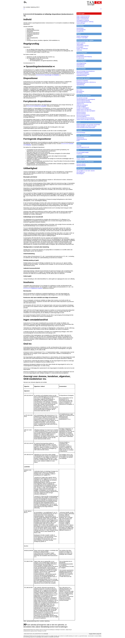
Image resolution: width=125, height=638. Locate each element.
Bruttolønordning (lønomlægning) (84, 56)
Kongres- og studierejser (82, 48)
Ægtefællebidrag (80, 84)
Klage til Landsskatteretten (83, 18)
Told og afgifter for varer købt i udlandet (86, 170)
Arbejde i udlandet (81, 159)
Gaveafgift (79, 145)
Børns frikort (79, 90)
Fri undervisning (80, 58)
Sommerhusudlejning (81, 116)
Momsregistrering (81, 172)
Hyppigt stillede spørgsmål (95, 633)
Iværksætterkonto (81, 64)
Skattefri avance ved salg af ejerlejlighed (86, 110)
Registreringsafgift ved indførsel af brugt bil (86, 126)
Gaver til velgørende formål (83, 147)
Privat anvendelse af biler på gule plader (86, 127)
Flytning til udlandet (81, 164)
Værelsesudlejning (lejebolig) (83, 100)
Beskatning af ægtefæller (82, 80)
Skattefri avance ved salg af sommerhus (86, 119)
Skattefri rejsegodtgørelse (82, 36)
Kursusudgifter (80, 47)
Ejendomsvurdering (81, 112)
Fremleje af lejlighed (81, 106)
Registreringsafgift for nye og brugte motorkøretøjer (88, 124)
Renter (78, 140)
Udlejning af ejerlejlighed (82, 105)
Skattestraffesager (81, 23)
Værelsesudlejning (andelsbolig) (84, 102)
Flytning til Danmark (81, 165)
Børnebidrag (79, 92)
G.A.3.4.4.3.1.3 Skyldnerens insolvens (32, 288)
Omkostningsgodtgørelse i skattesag (85, 21)
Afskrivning (79, 50)
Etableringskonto (80, 66)
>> (101, 9)
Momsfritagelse (80, 173)
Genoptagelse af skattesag (83, 20)
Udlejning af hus (80, 103)
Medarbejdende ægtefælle (83, 72)
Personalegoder (80, 55)
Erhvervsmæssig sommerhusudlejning (85, 118)
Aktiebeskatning (80, 137)
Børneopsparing (80, 91)
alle (47, 633)
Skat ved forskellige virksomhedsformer (86, 71)
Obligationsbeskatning (82, 139)
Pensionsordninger (81, 132)
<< (24, 9)
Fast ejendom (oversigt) (82, 98)
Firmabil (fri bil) (80, 31)
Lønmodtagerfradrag (81, 63)
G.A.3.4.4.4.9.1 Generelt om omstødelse (36, 106)
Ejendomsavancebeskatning (83, 115)
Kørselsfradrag (80, 28)
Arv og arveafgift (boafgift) (82, 152)
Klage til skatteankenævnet (83, 17)
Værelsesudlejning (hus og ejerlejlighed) (86, 99)
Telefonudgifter (80, 44)
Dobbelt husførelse (81, 42)
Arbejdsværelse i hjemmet (82, 45)
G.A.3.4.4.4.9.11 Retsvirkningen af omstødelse (47, 75)
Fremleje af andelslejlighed (83, 108)
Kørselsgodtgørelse (81, 29)
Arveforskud (79, 153)
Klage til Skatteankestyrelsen (83, 16)
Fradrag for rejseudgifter (82, 37)
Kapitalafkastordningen (82, 75)
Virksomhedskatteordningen (83, 74)
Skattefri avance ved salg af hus (84, 109)
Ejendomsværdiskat (81, 113)
